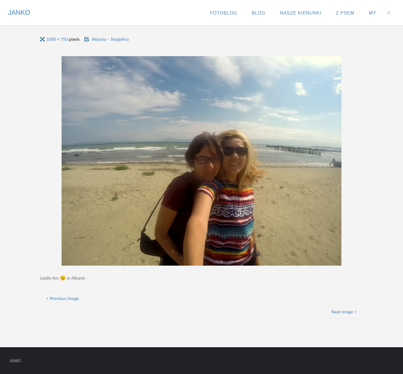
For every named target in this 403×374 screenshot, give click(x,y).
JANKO (19, 12)
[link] (389, 12)
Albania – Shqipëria (110, 39)
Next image (344, 312)
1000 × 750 (57, 39)
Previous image (62, 298)
